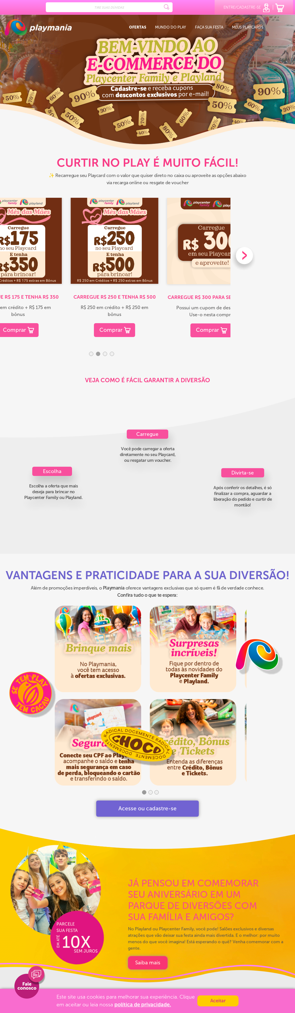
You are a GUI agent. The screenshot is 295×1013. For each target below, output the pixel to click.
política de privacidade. (142, 1004)
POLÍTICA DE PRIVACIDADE (148, 963)
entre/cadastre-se (247, 7)
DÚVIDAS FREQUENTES (144, 981)
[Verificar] (204, 969)
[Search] (109, 7)
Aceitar (218, 1000)
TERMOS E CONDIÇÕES (145, 972)
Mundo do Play (170, 27)
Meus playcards (247, 27)
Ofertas (137, 27)
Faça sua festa (209, 27)
